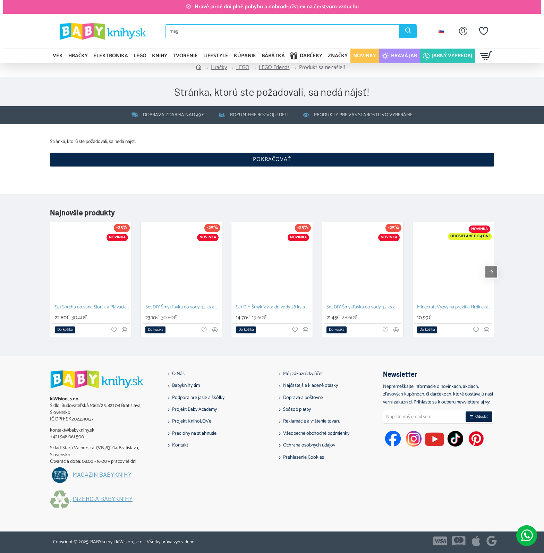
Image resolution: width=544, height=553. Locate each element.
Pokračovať (272, 159)
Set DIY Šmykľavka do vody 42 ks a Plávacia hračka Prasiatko (182, 307)
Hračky (219, 67)
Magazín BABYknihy (102, 474)
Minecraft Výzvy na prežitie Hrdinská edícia (454, 307)
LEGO (242, 67)
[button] (65, 329)
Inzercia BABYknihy (103, 498)
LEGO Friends (274, 67)
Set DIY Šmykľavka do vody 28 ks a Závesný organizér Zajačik (273, 307)
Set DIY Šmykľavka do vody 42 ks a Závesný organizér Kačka (363, 307)
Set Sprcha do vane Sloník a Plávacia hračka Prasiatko (92, 307)
